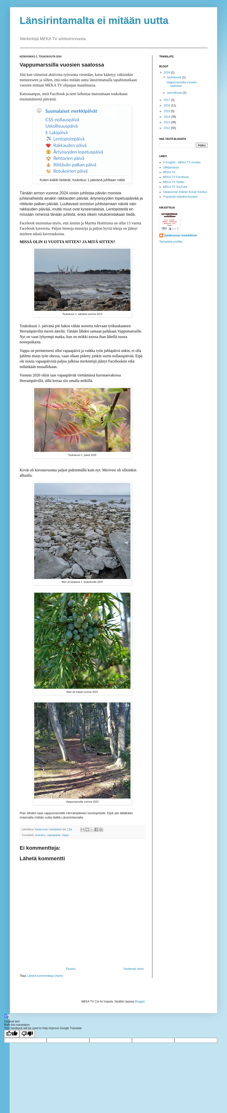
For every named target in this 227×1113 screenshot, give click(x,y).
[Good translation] (11, 1034)
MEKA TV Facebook (176, 177)
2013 (167, 122)
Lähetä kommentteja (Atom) (45, 976)
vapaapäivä (53, 835)
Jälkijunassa (171, 167)
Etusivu (71, 969)
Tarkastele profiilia (170, 241)
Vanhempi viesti (133, 969)
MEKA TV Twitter (174, 182)
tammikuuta (175, 92)
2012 (167, 128)
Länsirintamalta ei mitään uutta (94, 20)
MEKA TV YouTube (175, 187)
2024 (167, 72)
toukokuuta (174, 77)
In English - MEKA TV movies (182, 162)
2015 (167, 111)
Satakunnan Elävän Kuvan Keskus (185, 192)
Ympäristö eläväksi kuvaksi (180, 196)
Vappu (65, 835)
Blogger (140, 1001)
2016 (167, 105)
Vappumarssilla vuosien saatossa (181, 84)
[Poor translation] (27, 1034)
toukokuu (40, 835)
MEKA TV (169, 172)
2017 (167, 100)
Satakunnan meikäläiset (180, 235)
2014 (167, 116)
